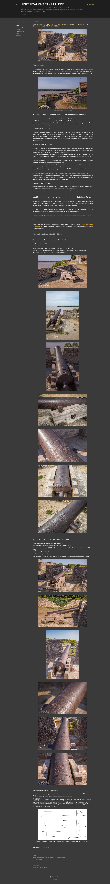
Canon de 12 (19, 29)
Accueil (23, 14)
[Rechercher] (90, 4)
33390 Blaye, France (43, 859)
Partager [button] (18, 22)
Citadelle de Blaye (20, 31)
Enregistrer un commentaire (40, 867)
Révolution (18, 35)
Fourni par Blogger (55, 877)
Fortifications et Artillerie (43, 4)
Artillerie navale (19, 27)
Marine (17, 33)
